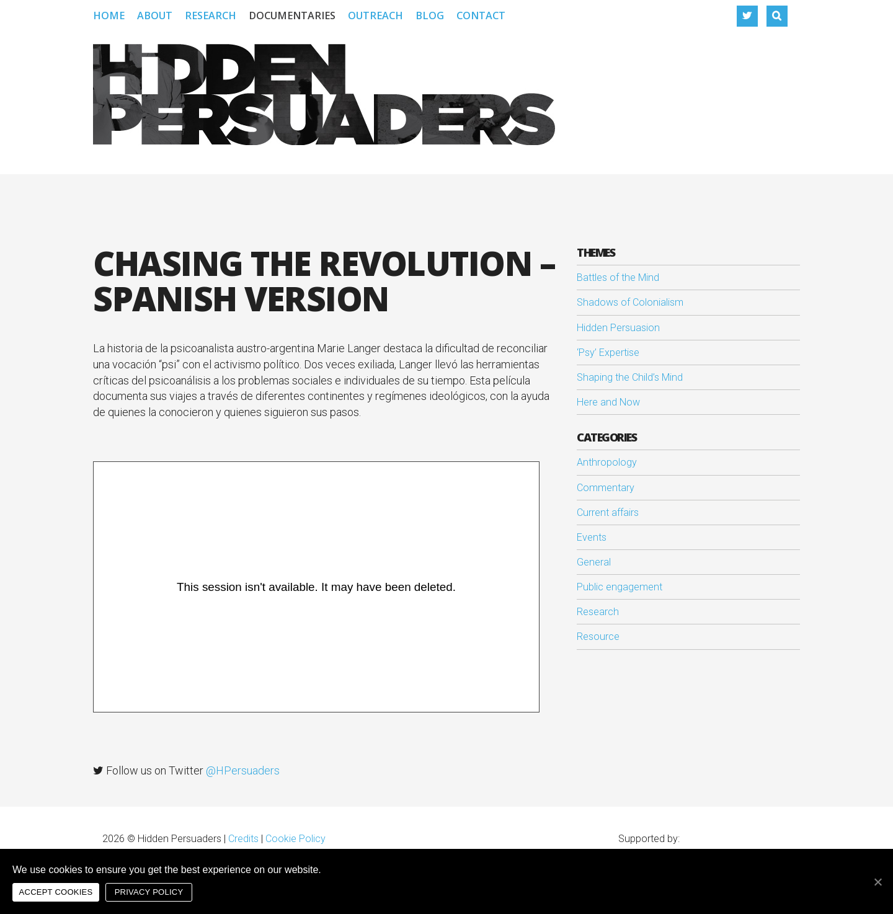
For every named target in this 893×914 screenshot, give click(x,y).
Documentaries (292, 15)
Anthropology (607, 462)
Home (109, 15)
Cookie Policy (295, 839)
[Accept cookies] (877, 882)
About (154, 15)
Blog (429, 15)
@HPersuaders (243, 770)
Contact (480, 15)
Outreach (375, 15)
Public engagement (619, 587)
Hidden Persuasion (618, 328)
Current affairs (608, 512)
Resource (598, 636)
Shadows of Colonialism (630, 302)
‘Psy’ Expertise (608, 352)
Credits (243, 839)
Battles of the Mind (618, 277)
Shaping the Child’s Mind (630, 377)
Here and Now (608, 402)
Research (210, 15)
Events (591, 537)
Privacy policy (149, 892)
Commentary (605, 488)
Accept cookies (56, 892)
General (594, 562)
